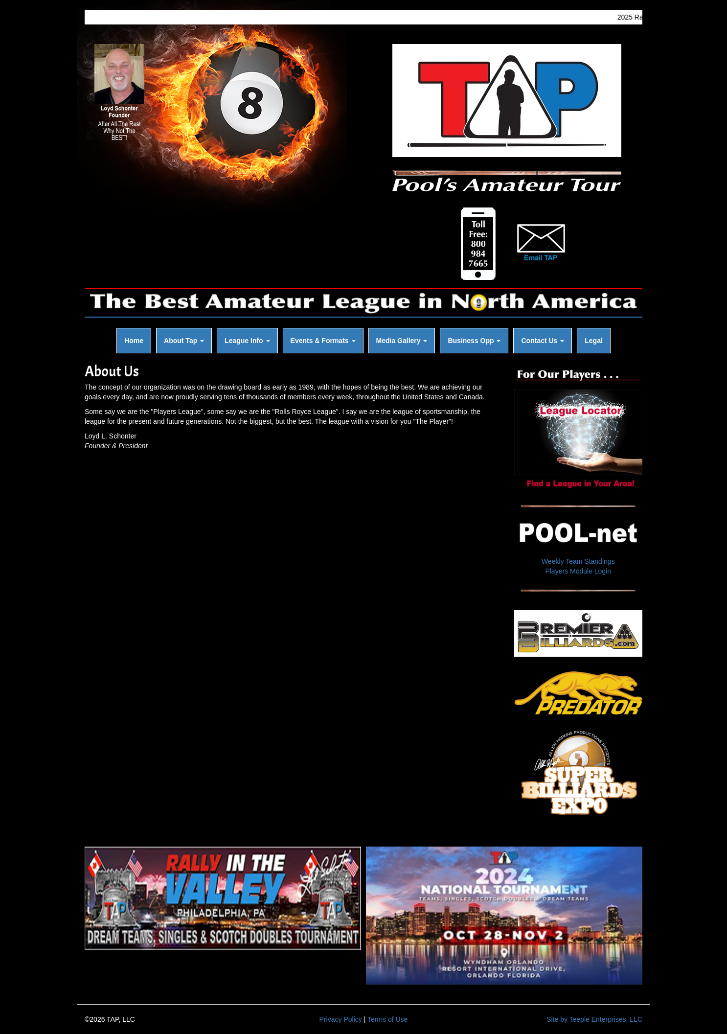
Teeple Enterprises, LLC (605, 1019)
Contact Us (542, 341)
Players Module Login (578, 571)
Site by (557, 1019)
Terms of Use (387, 1019)
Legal (594, 341)
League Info (247, 341)
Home (133, 341)
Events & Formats (323, 341)
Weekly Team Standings (578, 561)
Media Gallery (402, 341)
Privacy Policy (340, 1019)
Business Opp (474, 341)
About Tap (184, 341)
